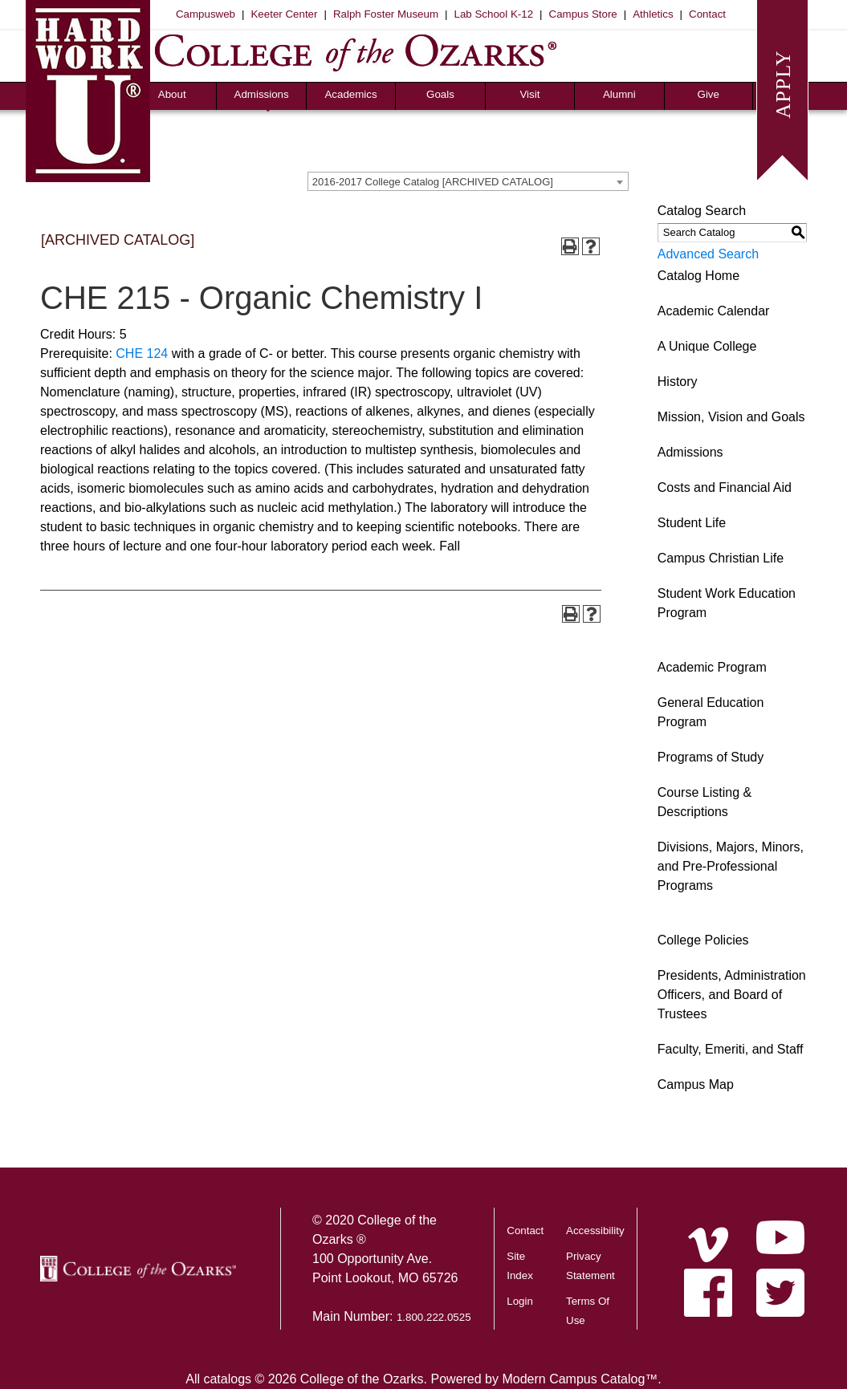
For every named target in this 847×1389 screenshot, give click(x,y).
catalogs (227, 1379)
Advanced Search (708, 254)
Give (708, 94)
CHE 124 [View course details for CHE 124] (142, 353)
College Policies (703, 940)
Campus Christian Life (721, 558)
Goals (440, 94)
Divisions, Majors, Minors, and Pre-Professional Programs (731, 866)
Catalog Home (698, 275)
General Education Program (711, 712)
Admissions (261, 94)
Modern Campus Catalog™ (580, 1379)
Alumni (619, 94)
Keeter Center (283, 14)
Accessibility (595, 1231)
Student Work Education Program (727, 603)
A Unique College (707, 346)
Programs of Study (711, 757)
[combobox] (468, 181)
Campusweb (205, 14)
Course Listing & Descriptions (704, 802)
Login (520, 1301)
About (172, 94)
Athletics (653, 14)
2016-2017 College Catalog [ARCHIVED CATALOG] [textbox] (432, 182)
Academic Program (712, 667)
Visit (529, 94)
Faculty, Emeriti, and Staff (731, 1049)
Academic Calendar (714, 311)
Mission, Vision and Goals (731, 417)
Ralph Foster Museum (385, 14)
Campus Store (583, 14)
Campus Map (696, 1084)
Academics (350, 94)
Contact (707, 14)
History (678, 381)
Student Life (692, 523)
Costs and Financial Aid (725, 487)
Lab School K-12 (494, 14)
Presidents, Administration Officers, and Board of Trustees (732, 995)
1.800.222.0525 (434, 1317)
